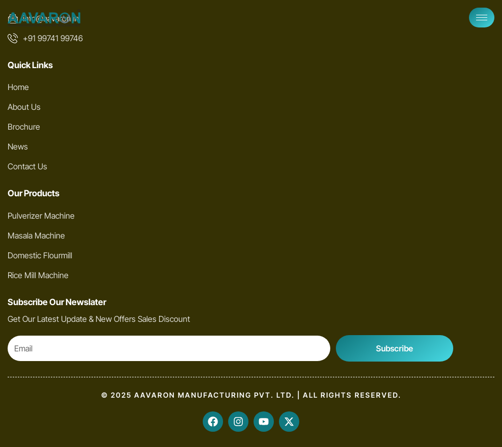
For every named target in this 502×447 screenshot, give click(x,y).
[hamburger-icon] (481, 17)
